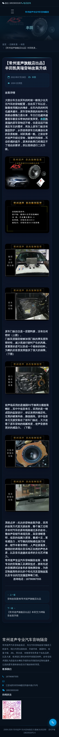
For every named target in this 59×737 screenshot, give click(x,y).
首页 (4, 44)
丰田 (22, 44)
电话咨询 (26, 3)
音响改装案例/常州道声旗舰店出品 (24, 598)
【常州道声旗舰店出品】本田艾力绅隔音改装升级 (26, 614)
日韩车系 (13, 44)
